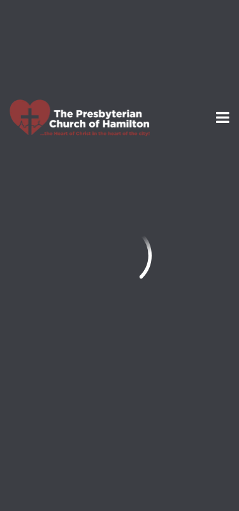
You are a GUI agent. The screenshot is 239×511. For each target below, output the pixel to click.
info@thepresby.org (60, 293)
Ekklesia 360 (119, 479)
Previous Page (65, 181)
